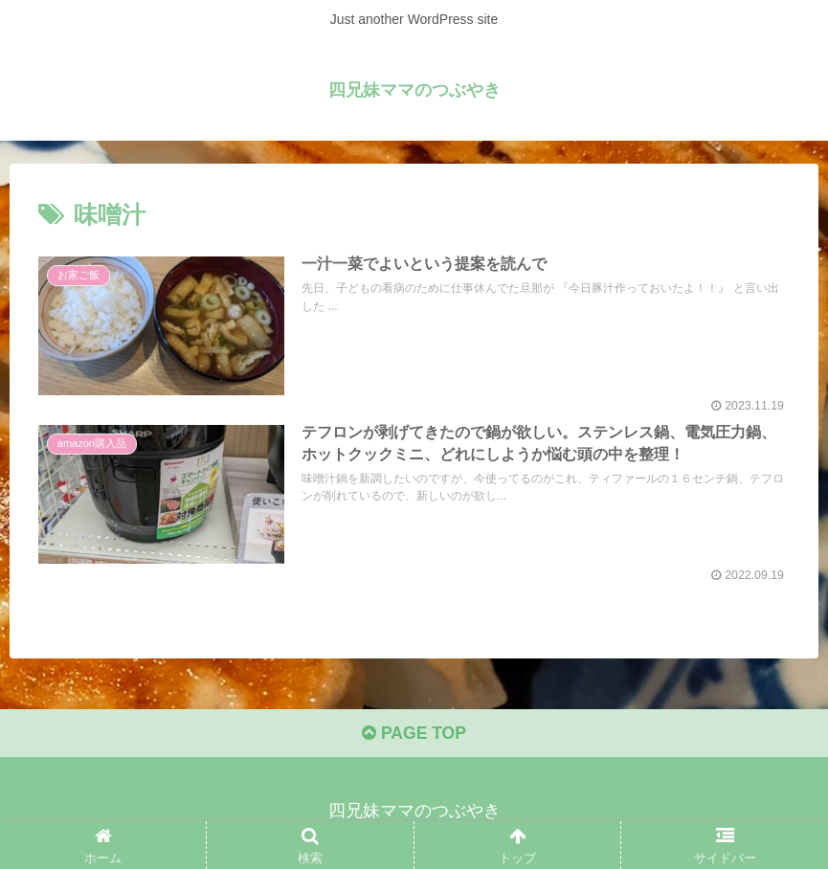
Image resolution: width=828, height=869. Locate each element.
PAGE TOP (414, 735)
